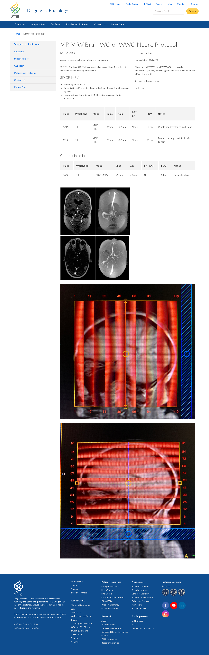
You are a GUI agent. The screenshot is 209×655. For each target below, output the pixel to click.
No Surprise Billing (109, 608)
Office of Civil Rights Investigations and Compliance (80, 631)
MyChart (147, 4)
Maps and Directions (80, 605)
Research (106, 616)
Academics (138, 581)
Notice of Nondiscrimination (26, 628)
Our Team (55, 24)
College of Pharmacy (141, 601)
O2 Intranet (137, 621)
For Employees (140, 616)
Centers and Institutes (111, 628)
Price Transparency (110, 604)
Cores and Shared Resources (114, 632)
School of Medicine (140, 586)
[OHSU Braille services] (166, 595)
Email (134, 624)
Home (17, 33)
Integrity (75, 620)
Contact (195, 4)
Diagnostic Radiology (47, 10)
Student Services (139, 608)
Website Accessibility (81, 616)
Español (74, 589)
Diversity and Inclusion (81, 623)
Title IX (74, 638)
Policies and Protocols (77, 24)
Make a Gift (76, 612)
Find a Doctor (132, 4)
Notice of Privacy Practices (26, 624)
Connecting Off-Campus (143, 628)
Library (104, 635)
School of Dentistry (140, 593)
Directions (181, 4)
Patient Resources (111, 581)
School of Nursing (140, 590)
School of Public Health (142, 597)
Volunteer (75, 641)
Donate (159, 4)
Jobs (169, 4)
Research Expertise (110, 643)
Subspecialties (37, 24)
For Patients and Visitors (112, 597)
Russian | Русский (79, 592)
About (104, 621)
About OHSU (78, 600)
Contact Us (100, 24)
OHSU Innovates (109, 639)
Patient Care (117, 24)
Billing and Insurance (110, 586)
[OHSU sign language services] (174, 595)
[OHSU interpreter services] (182, 595)
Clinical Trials (107, 601)
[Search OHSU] (168, 11)
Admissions (137, 604)
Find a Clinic (106, 593)
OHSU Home (115, 4)
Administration (108, 624)
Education (20, 24)
